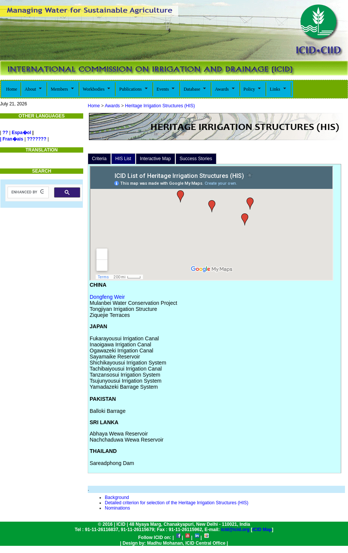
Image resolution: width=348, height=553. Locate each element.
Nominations (117, 508)
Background (117, 497)
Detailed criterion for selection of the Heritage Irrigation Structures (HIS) (177, 502)
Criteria (99, 158)
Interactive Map (155, 158)
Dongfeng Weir (107, 297)
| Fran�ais (11, 139)
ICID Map (262, 529)
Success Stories (196, 158)
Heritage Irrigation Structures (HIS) (159, 105)
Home (94, 105)
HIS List (123, 158)
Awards (112, 105)
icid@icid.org (235, 529)
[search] (27, 192)
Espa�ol (21, 132)
